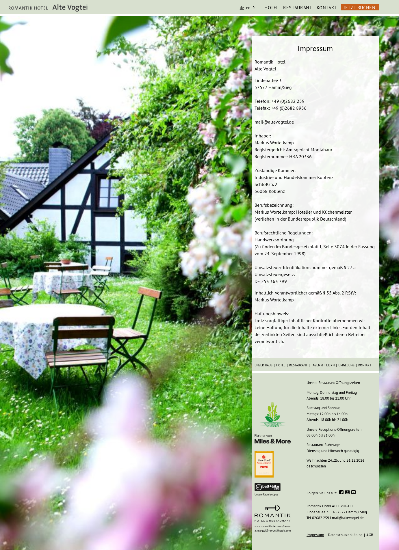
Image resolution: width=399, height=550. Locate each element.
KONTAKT (327, 7)
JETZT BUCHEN (360, 7)
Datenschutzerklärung (345, 534)
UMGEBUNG (346, 365)
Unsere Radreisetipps (266, 494)
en (248, 7)
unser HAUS (263, 365)
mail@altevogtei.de (274, 122)
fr (254, 7)
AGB (369, 534)
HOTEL (271, 7)
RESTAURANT (297, 7)
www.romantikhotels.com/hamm (272, 526)
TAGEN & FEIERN (323, 365)
